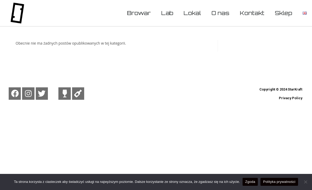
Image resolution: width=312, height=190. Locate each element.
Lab (167, 13)
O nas (220, 13)
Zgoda (250, 182)
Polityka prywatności (279, 182)
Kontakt (252, 13)
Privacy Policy (290, 98)
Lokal (192, 13)
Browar (139, 13)
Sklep (283, 13)
